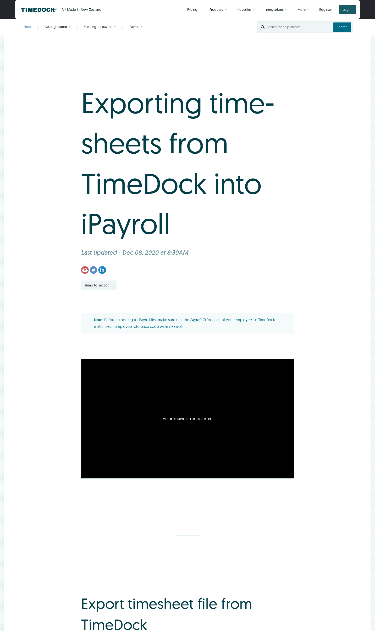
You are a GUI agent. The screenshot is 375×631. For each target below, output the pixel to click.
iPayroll (134, 27)
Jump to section (97, 285)
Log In (347, 9)
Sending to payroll (98, 27)
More (302, 9)
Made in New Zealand (81, 9)
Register (325, 9)
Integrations (274, 9)
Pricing (192, 9)
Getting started (55, 27)
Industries (244, 9)
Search (342, 27)
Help (27, 27)
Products (216, 9)
